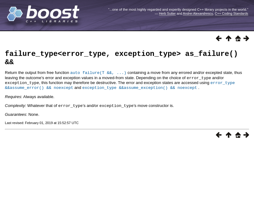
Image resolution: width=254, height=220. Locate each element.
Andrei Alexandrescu (198, 13)
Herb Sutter (167, 13)
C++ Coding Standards (231, 13)
